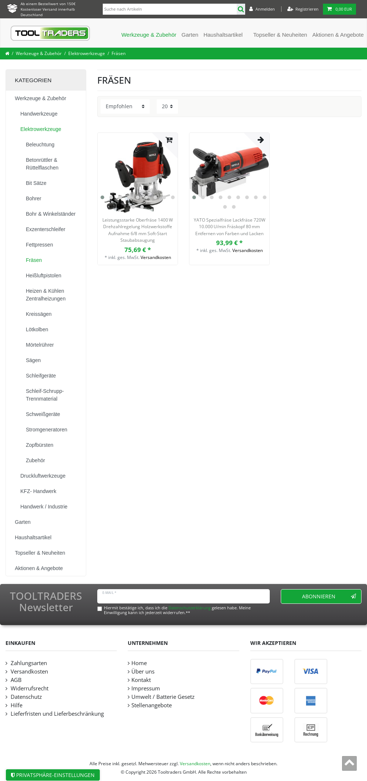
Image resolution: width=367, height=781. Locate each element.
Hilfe (15, 705)
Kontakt (141, 680)
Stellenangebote (151, 705)
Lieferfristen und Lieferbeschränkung (56, 714)
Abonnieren (329, 596)
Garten (190, 35)
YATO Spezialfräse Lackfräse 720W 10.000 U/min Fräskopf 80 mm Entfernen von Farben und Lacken (229, 227)
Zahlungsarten (28, 663)
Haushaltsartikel (223, 35)
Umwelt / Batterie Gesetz (163, 697)
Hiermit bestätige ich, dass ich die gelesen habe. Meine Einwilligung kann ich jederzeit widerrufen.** (177, 610)
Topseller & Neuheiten (280, 35)
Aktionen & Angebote (338, 35)
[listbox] (138, 173)
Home (139, 663)
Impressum (145, 688)
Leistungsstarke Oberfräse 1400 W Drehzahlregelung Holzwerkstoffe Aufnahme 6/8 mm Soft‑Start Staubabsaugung (137, 230)
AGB (15, 680)
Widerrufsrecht (28, 688)
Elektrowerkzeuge (86, 53)
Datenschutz (25, 697)
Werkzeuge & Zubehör (149, 35)
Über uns (143, 671)
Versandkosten (156, 257)
